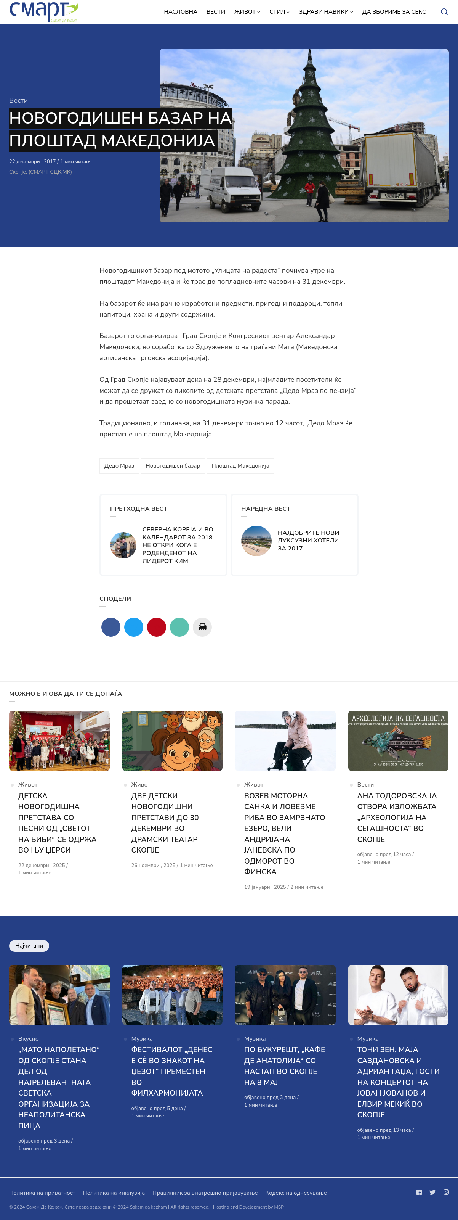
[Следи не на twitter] (432, 1192)
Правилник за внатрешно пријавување (205, 1193)
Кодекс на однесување (296, 1193)
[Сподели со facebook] (110, 627)
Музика (142, 1039)
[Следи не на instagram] (444, 1192)
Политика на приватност (42, 1193)
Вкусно (28, 1039)
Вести (18, 100)
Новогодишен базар (173, 466)
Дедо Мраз (119, 466)
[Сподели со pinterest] (156, 627)
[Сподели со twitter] (133, 627)
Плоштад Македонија (240, 466)
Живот (27, 785)
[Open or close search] (444, 12)
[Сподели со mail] (179, 627)
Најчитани (29, 946)
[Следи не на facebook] (420, 1192)
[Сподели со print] (202, 627)
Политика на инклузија (114, 1193)
